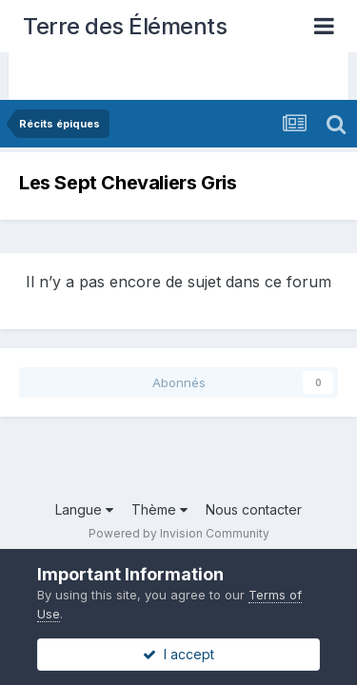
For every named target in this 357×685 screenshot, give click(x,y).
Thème (159, 509)
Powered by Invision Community (179, 533)
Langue (84, 509)
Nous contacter (254, 509)
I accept (178, 654)
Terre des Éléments (125, 26)
